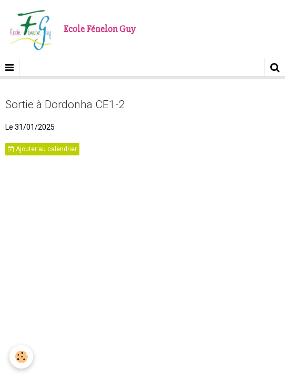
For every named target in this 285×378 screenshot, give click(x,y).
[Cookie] (21, 357)
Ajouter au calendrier (42, 149)
